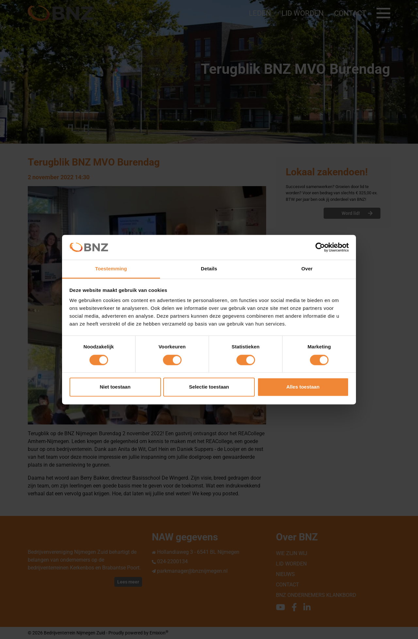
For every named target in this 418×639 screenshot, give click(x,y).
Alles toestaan (303, 387)
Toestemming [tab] (111, 269)
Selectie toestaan (209, 387)
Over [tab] (307, 269)
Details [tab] (209, 269)
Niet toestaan (115, 387)
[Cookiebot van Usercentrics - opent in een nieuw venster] (320, 247)
